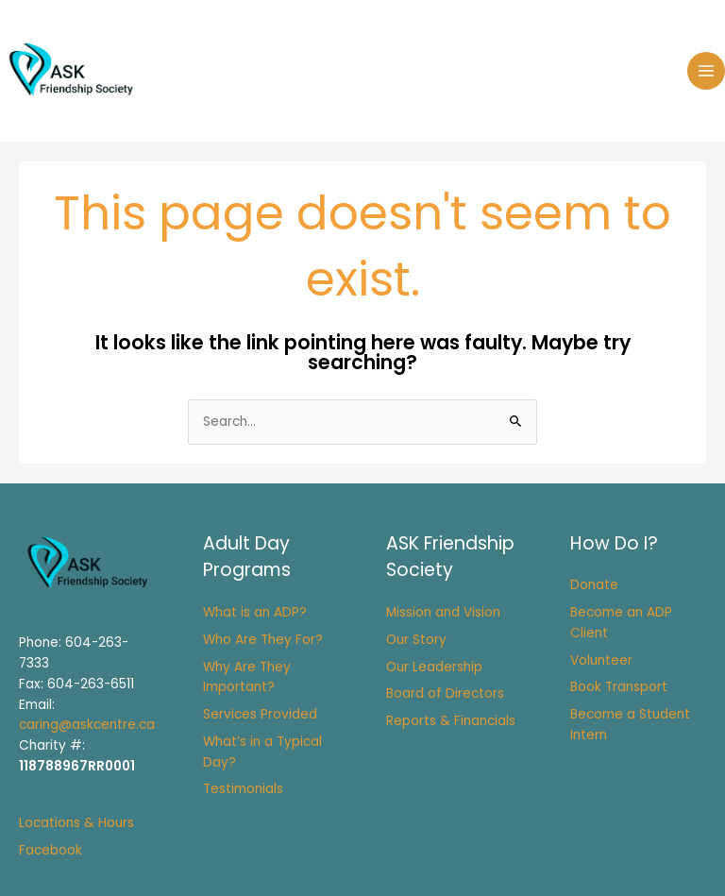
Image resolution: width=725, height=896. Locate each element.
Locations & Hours (76, 823)
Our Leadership (434, 667)
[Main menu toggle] (706, 71)
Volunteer (601, 660)
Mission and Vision (443, 612)
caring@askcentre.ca (87, 725)
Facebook (50, 850)
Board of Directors (445, 693)
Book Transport (618, 687)
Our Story (416, 640)
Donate (594, 585)
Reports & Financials (450, 721)
